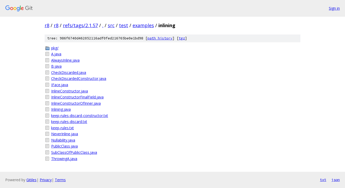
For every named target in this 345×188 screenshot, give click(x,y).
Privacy (46, 179)
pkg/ (54, 47)
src (111, 25)
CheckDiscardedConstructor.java (78, 78)
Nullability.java (63, 140)
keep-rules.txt (62, 127)
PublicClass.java (64, 146)
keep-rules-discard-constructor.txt (79, 115)
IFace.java (59, 84)
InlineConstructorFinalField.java (77, 97)
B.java (56, 66)
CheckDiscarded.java (68, 72)
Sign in (334, 8)
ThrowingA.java (64, 158)
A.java (56, 53)
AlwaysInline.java (65, 60)
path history (159, 38)
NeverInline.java (64, 133)
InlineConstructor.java (69, 91)
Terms (60, 179)
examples (143, 25)
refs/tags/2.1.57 (80, 25)
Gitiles (31, 179)
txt (323, 179)
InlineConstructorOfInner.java (76, 103)
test (123, 25)
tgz (182, 38)
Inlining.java (61, 109)
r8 (47, 25)
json (335, 179)
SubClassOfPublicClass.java (74, 152)
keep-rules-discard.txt (69, 121)
